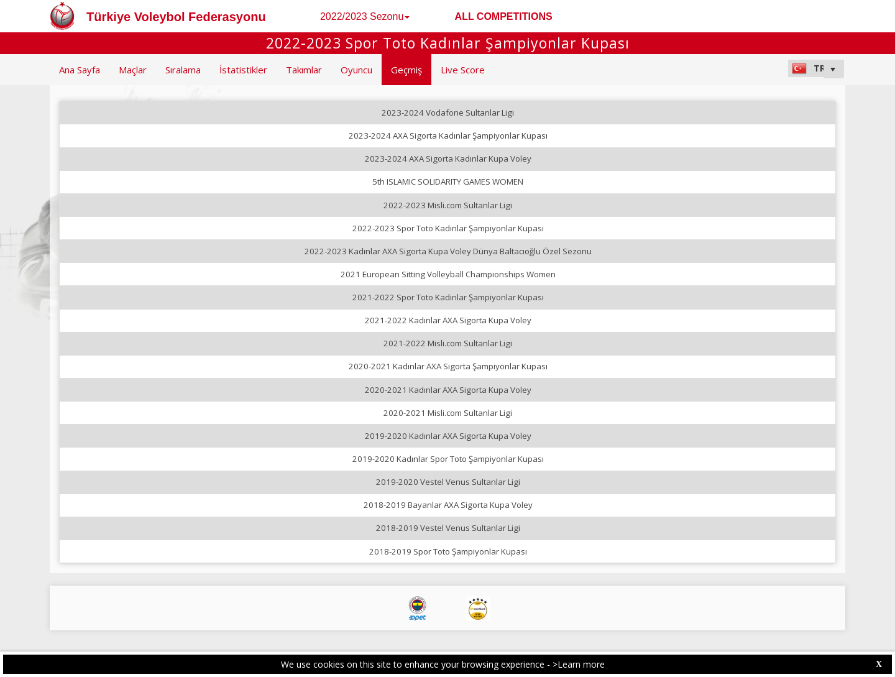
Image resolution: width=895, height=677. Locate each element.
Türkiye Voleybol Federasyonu (176, 17)
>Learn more (579, 664)
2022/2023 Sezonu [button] (365, 16)
